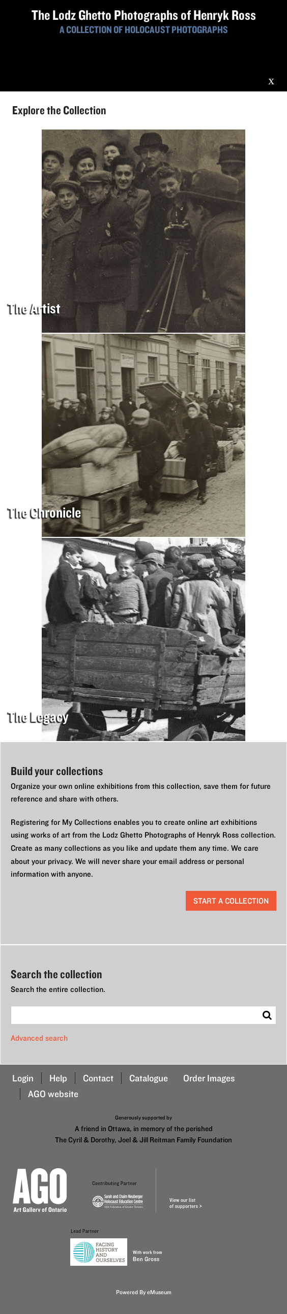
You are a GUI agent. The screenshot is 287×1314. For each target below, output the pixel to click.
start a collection (231, 901)
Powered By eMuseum (143, 1292)
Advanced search (39, 1038)
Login (23, 1078)
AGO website (53, 1094)
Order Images (209, 1078)
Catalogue (148, 1078)
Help (58, 1078)
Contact (98, 1078)
